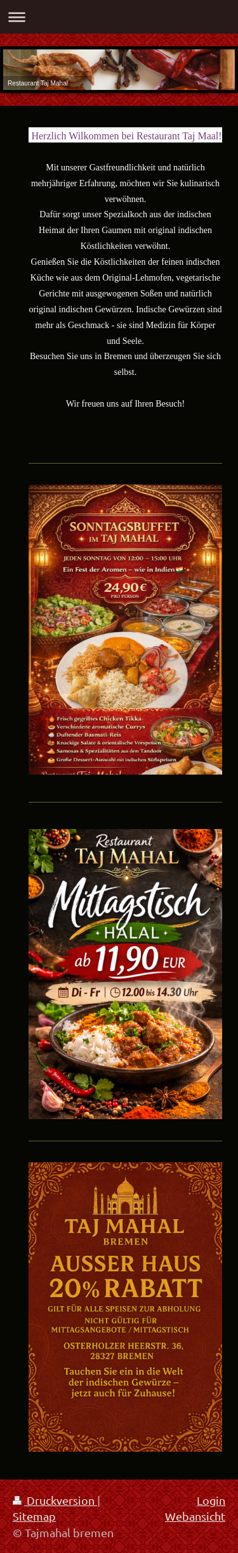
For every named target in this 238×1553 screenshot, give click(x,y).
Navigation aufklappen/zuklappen (119, 16)
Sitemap (34, 1516)
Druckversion (55, 1500)
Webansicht (195, 1516)
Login (211, 1500)
